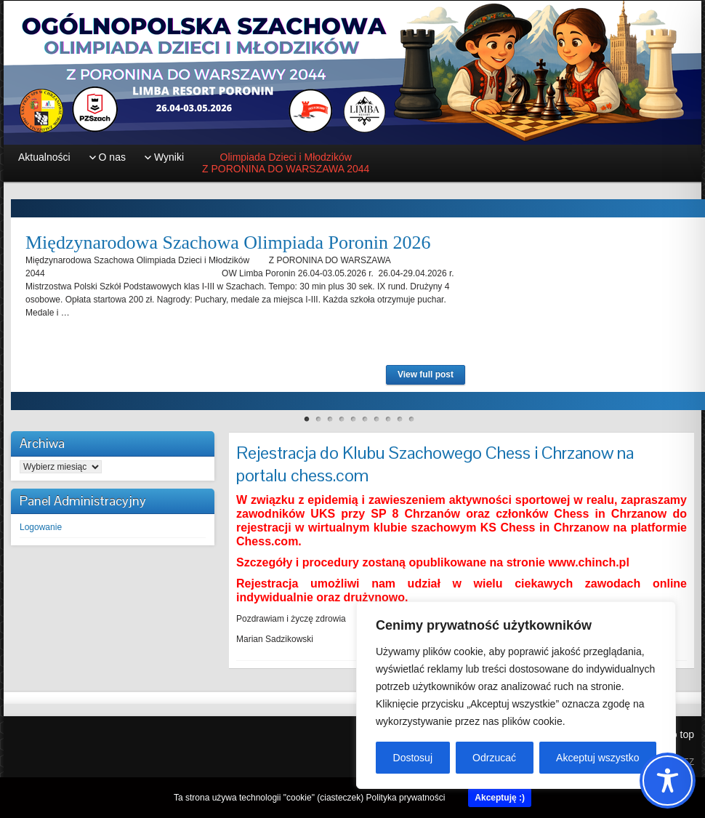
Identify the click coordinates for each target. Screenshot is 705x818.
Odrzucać (494, 757)
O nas (112, 157)
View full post (426, 374)
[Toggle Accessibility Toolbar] (667, 780)
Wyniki (169, 157)
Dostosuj (412, 757)
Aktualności (44, 157)
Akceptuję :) (500, 798)
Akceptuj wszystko (597, 757)
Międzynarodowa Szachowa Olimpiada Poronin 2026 (227, 242)
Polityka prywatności (406, 798)
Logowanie (41, 527)
